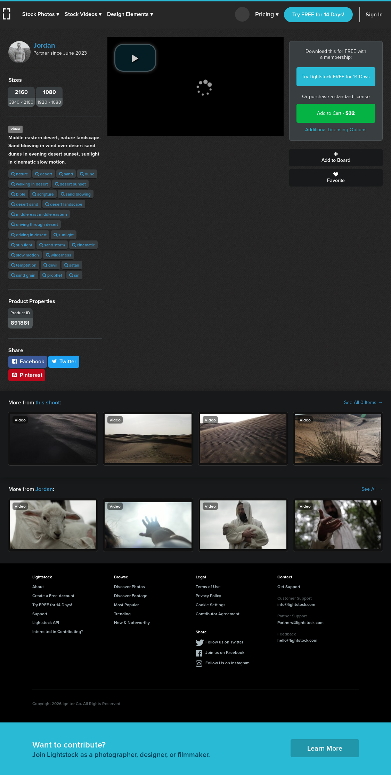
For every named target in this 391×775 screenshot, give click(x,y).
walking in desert (29, 184)
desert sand (24, 204)
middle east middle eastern (39, 214)
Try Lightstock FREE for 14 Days (336, 76)
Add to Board (336, 158)
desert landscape (63, 204)
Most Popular (126, 605)
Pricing (266, 14)
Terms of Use (208, 587)
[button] (40, 14)
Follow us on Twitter (224, 642)
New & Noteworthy (132, 622)
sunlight (64, 235)
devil (50, 265)
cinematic (83, 245)
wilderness (58, 255)
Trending (122, 614)
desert (43, 174)
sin (74, 275)
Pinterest (26, 375)
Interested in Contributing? (57, 631)
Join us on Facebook (224, 652)
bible (18, 194)
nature (19, 174)
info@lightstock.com (296, 604)
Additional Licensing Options (336, 129)
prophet (52, 275)
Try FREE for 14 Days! (318, 14)
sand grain (23, 275)
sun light (21, 245)
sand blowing (76, 194)
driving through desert (34, 224)
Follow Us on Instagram (227, 663)
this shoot (47, 402)
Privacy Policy (208, 596)
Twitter (64, 361)
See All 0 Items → (363, 402)
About (38, 587)
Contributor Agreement (217, 614)
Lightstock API (45, 622)
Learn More (324, 748)
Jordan (44, 45)
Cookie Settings (211, 605)
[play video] (135, 58)
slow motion (25, 255)
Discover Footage (130, 596)
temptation (23, 265)
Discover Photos (129, 587)
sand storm (52, 245)
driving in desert (29, 235)
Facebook (27, 361)
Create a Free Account (53, 596)
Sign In (374, 14)
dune (87, 174)
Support (39, 614)
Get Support (288, 587)
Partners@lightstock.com (300, 622)
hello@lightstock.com (297, 640)
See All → (372, 489)
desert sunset (70, 184)
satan (71, 265)
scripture (43, 194)
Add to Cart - (336, 113)
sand (66, 174)
